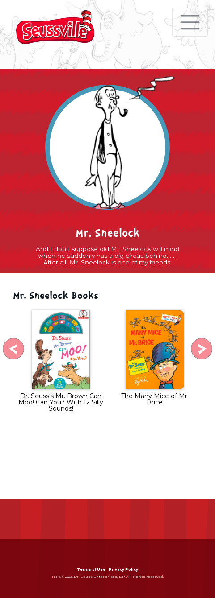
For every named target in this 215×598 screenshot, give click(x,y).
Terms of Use (91, 569)
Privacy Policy (123, 569)
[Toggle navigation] (190, 22)
